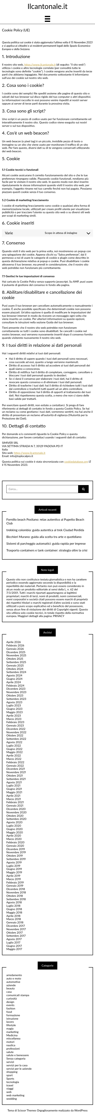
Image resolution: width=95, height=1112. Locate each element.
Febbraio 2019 (15, 882)
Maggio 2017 (14, 949)
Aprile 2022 (13, 755)
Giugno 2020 (14, 829)
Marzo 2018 (13, 919)
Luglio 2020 (13, 825)
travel (9, 1085)
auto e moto (13, 978)
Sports (10, 1078)
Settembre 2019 (16, 859)
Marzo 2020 (14, 839)
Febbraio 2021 (15, 802)
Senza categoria (15, 1058)
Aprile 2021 (13, 795)
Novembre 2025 (16, 655)
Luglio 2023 (13, 705)
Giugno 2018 (14, 909)
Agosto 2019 (14, 862)
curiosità (11, 998)
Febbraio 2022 (15, 762)
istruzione (12, 1018)
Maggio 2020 (14, 832)
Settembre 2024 (16, 672)
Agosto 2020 (14, 822)
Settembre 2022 (16, 738)
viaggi (9, 1088)
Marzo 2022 (13, 758)
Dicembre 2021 (15, 768)
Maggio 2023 (14, 712)
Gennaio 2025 (15, 665)
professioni (13, 1048)
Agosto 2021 (14, 782)
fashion (10, 1008)
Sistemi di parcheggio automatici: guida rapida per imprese (46, 543)
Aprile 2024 (13, 682)
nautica (10, 1045)
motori (10, 1041)
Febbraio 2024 (15, 685)
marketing (12, 1032)
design (10, 1002)
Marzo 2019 (13, 879)
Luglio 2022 (13, 745)
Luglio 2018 (13, 905)
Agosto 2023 (14, 702)
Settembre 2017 (16, 935)
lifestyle (11, 1025)
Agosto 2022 (14, 742)
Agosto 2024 (14, 675)
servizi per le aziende (19, 1068)
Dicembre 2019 (15, 849)
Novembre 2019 (16, 852)
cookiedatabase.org (76, 461)
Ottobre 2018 (14, 895)
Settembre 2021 (16, 779)
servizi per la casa (17, 1065)
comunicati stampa (17, 995)
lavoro (10, 1021)
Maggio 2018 (14, 912)
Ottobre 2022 (14, 735)
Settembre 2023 (16, 698)
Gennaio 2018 (14, 922)
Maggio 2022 (14, 752)
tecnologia (12, 1082)
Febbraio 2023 (15, 722)
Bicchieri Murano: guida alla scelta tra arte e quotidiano (44, 537)
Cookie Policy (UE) (16, 30)
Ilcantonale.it (48, 6)
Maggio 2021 (14, 792)
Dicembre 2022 (15, 728)
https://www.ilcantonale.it (40, 64)
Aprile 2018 (13, 915)
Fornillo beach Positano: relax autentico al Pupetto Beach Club (45, 521)
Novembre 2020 (16, 812)
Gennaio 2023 (15, 725)
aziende (11, 985)
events (10, 1005)
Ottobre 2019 (14, 855)
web (9, 1092)
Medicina (11, 1035)
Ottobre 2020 (15, 815)
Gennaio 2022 (15, 765)
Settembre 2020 (16, 818)
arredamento (14, 975)
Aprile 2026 (13, 642)
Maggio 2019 (14, 872)
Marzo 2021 (13, 799)
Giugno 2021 (14, 788)
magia (9, 1028)
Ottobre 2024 (14, 668)
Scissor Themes (26, 1110)
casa (9, 991)
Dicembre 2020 (16, 809)
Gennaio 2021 (14, 805)
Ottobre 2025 (14, 658)
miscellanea (13, 1038)
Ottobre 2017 (14, 932)
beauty (10, 988)
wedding (11, 1098)
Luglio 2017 (13, 942)
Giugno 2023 (14, 708)
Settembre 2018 (16, 899)
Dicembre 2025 (15, 652)
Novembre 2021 (16, 772)
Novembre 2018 (16, 892)
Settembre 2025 (16, 662)
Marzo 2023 (13, 719)
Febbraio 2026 (15, 645)
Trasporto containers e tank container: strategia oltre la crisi (46, 550)
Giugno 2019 (14, 869)
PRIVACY (58, 616)
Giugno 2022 (14, 749)
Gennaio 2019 (14, 885)
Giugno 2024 (14, 678)
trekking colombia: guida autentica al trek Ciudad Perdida (45, 530)
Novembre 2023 (16, 692)
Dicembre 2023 (15, 688)
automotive (13, 981)
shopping (11, 1071)
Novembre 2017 (16, 929)
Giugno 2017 (14, 945)
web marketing (15, 1095)
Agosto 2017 (14, 939)
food (9, 1011)
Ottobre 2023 (14, 695)
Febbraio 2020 (15, 842)
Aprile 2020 (13, 835)
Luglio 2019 (13, 865)
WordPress (81, 1110)
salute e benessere (17, 1055)
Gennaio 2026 (15, 648)
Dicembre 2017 (15, 925)
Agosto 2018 (14, 902)
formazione (13, 1015)
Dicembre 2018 (15, 889)
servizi (10, 1062)
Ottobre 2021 (14, 775)
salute (10, 1052)
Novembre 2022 (16, 732)
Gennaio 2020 (15, 845)
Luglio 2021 (13, 785)
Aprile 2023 (13, 715)
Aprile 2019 (13, 875)
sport (9, 1075)
